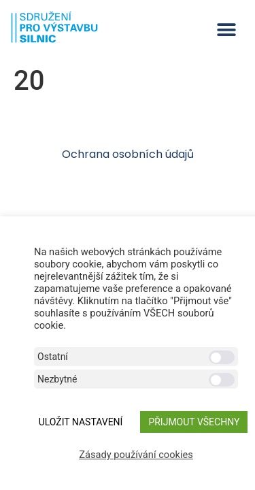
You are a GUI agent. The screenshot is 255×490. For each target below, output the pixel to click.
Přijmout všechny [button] (193, 421)
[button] (226, 29)
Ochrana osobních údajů (128, 154)
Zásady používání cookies (136, 454)
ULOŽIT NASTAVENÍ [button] (81, 421)
